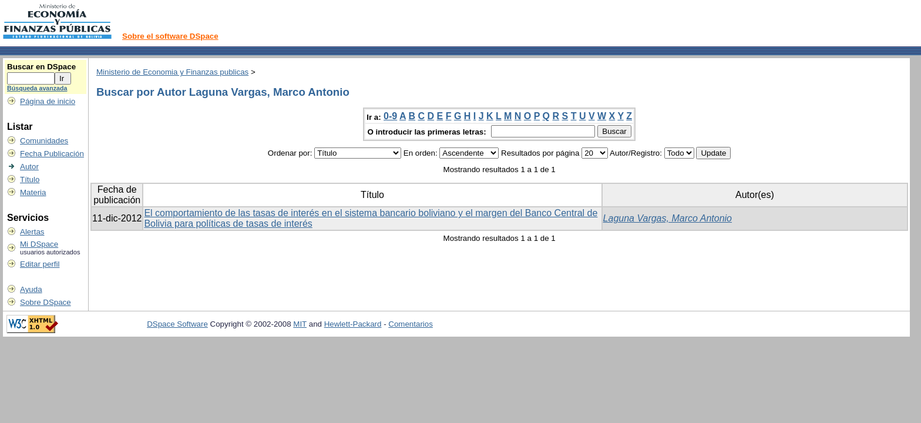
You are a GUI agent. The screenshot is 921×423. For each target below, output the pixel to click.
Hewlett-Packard (353, 324)
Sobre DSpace (45, 302)
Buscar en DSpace (41, 66)
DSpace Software (177, 324)
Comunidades (44, 140)
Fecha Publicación (52, 153)
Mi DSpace (39, 244)
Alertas (32, 231)
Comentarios (410, 324)
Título (29, 179)
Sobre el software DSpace (170, 36)
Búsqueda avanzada (37, 88)
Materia (33, 192)
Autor (29, 166)
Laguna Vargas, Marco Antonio (667, 218)
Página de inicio (47, 101)
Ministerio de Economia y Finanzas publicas (172, 72)
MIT (300, 324)
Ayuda (31, 289)
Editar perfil (39, 264)
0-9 (390, 116)
